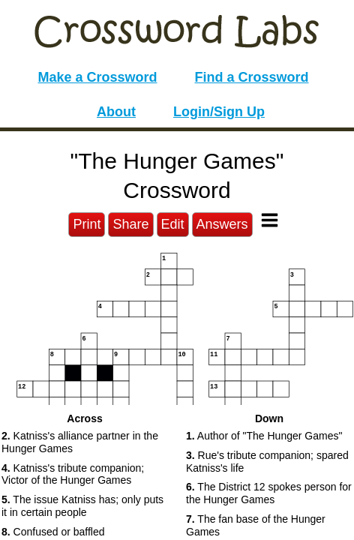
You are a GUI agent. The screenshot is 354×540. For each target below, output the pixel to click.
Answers (222, 224)
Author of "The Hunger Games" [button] (264, 436)
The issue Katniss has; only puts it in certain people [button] (83, 506)
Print (86, 224)
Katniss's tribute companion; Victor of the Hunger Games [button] (73, 474)
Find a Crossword (252, 77)
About (116, 111)
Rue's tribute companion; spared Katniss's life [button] (267, 461)
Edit (172, 224)
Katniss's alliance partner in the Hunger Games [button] (80, 442)
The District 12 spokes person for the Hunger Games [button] (269, 493)
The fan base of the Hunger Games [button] (256, 525)
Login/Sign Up (219, 111)
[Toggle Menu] (269, 220)
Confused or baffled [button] (53, 532)
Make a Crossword (97, 77)
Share (130, 224)
